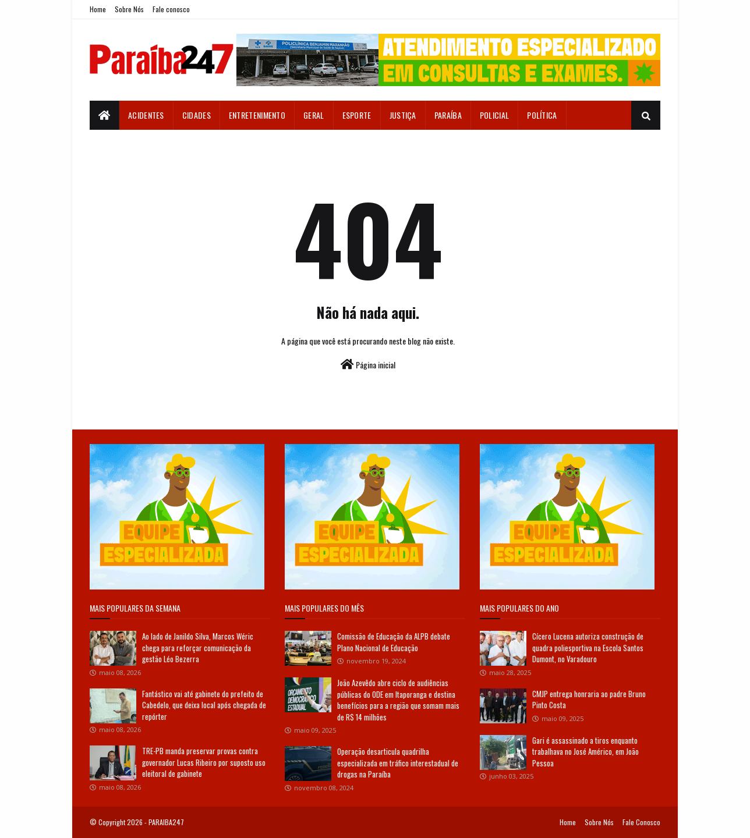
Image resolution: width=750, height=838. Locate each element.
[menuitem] (104, 115)
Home (98, 9)
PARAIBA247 (166, 822)
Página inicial (368, 364)
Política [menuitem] (542, 115)
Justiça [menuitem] (403, 115)
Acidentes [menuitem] (146, 115)
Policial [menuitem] (494, 115)
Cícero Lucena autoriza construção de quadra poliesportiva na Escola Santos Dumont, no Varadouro (587, 647)
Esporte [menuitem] (357, 115)
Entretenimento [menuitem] (257, 115)
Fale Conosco (641, 822)
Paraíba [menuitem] (448, 115)
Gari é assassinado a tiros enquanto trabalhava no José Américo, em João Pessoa (585, 751)
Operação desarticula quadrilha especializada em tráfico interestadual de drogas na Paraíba (397, 762)
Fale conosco (171, 9)
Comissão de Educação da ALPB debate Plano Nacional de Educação (393, 642)
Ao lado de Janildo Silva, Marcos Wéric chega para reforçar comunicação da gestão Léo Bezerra (197, 647)
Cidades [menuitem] (196, 115)
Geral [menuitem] (313, 115)
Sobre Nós (129, 9)
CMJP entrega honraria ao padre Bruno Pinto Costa (589, 699)
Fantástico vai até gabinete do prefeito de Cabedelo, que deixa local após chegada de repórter (204, 705)
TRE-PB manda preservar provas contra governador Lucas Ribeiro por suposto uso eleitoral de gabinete (204, 762)
